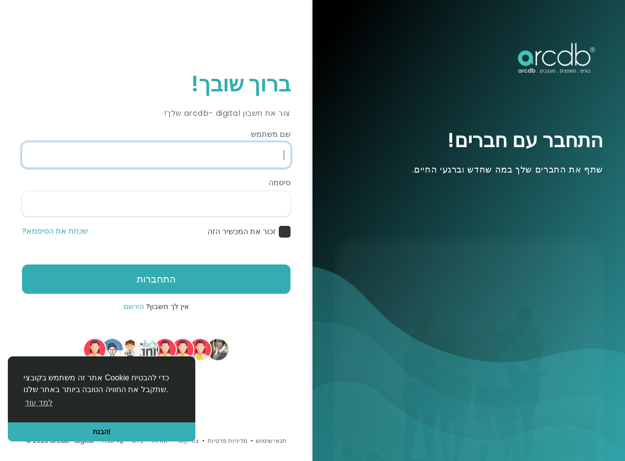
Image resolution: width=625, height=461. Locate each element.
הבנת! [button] (102, 432)
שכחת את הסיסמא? (55, 231)
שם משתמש (271, 134)
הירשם (134, 306)
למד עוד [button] (38, 402)
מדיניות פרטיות (228, 440)
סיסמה (280, 182)
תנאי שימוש (271, 440)
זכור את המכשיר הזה (242, 231)
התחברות (156, 279)
